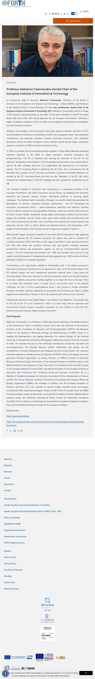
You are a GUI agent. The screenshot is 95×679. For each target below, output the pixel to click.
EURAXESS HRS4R (12, 524)
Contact (7, 490)
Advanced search (11, 589)
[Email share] (14, 431)
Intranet (7, 551)
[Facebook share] (7, 431)
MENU (84, 11)
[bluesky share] (21, 431)
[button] (5, 673)
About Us (8, 459)
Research (8, 465)
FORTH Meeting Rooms (14, 543)
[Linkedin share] (18, 431)
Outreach (8, 471)
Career (7, 478)
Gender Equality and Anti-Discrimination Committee (27, 505)
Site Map (8, 576)
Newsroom (9, 484)
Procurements (10, 499)
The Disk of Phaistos (13, 570)
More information (62, 676)
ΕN (73, 13)
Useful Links (9, 582)
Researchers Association (15, 536)
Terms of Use (10, 557)
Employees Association (14, 530)
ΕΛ (76, 13)
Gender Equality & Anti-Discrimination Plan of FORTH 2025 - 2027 (32, 511)
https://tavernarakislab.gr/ (18, 416)
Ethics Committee (12, 517)
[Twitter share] (10, 431)
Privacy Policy (10, 563)
